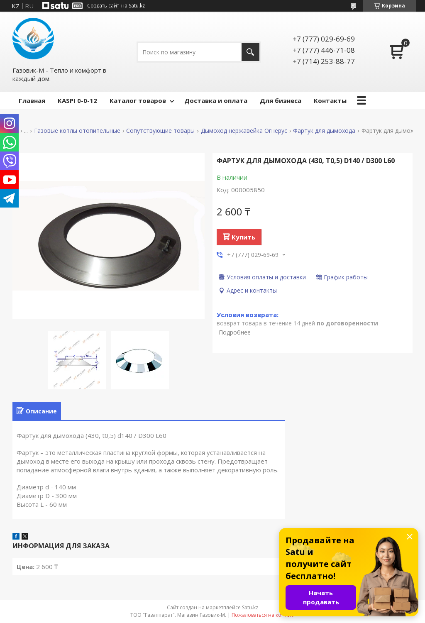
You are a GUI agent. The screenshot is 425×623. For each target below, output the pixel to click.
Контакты (330, 100)
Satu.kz (250, 607)
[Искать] (250, 52)
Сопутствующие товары (160, 130)
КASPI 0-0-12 (77, 100)
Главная (32, 100)
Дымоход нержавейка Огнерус (244, 130)
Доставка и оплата (215, 100)
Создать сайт (103, 6)
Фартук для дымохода (324, 130)
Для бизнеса (280, 100)
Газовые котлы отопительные (77, 130)
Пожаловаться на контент (263, 614)
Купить (243, 237)
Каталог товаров (138, 100)
